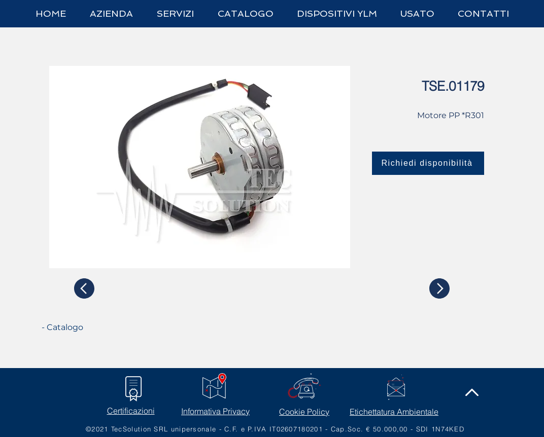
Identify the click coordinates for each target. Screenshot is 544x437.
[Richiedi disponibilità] (428, 163)
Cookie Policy (304, 412)
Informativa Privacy (215, 411)
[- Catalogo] (80, 327)
